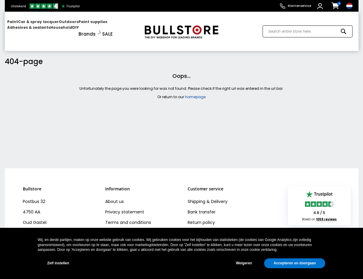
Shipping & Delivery (208, 196)
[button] (321, 6)
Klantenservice (299, 6)
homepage (195, 91)
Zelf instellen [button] (58, 263)
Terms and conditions (128, 217)
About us (114, 196)
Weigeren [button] (244, 263)
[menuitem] (30, 28)
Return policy (201, 217)
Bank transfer (202, 207)
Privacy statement (124, 207)
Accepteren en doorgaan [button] (295, 263)
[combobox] (308, 29)
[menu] (71, 28)
